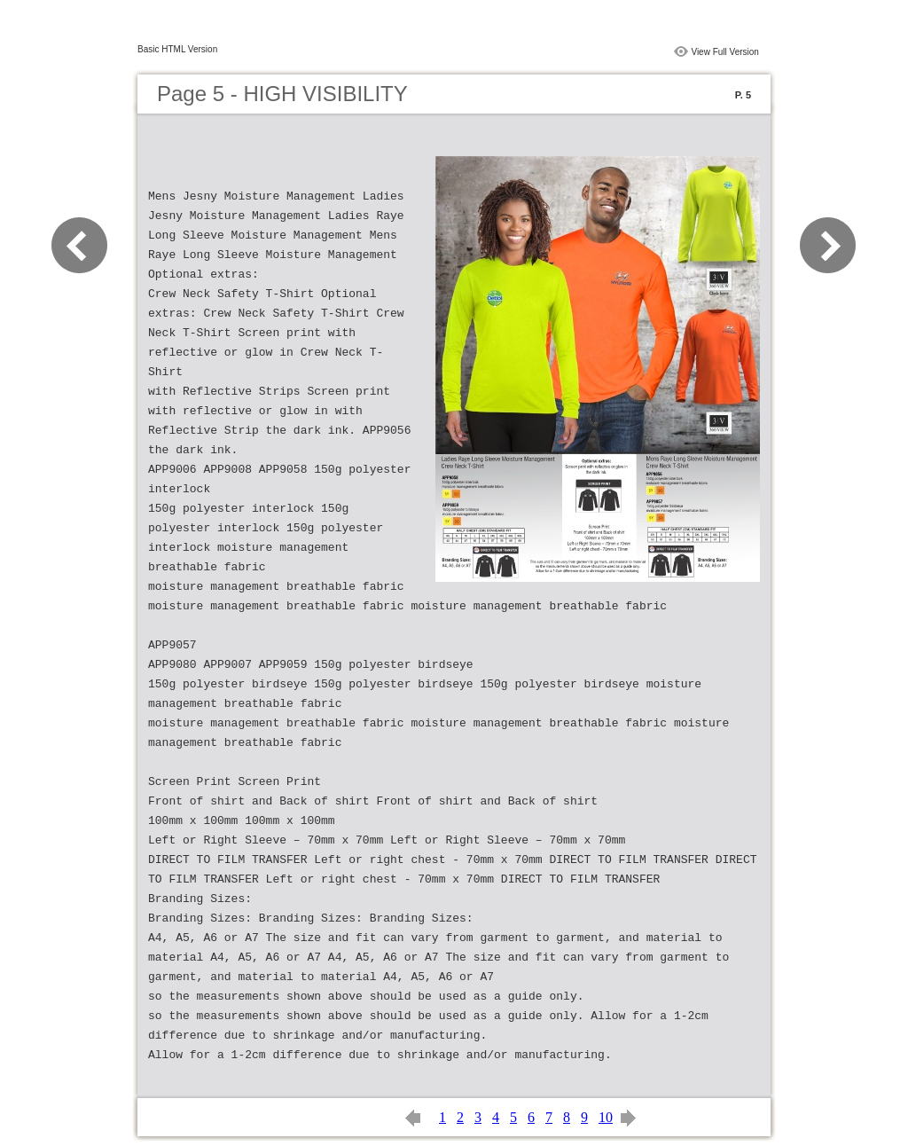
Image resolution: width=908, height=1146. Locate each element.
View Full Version (725, 52)
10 (606, 1117)
